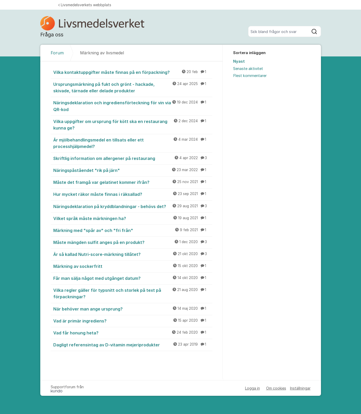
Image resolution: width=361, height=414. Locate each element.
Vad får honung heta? (132, 332)
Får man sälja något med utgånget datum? (132, 278)
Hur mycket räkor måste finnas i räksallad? (132, 194)
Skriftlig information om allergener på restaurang (132, 158)
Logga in (252, 388)
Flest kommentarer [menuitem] (250, 75)
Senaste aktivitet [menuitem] (248, 68)
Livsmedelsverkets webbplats (84, 5)
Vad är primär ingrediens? (132, 321)
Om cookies (276, 388)
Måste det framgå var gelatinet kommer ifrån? (132, 182)
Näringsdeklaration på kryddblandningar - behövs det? (132, 206)
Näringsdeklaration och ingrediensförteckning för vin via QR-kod (132, 106)
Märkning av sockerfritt (132, 266)
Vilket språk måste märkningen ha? (132, 218)
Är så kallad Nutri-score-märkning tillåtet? (132, 254)
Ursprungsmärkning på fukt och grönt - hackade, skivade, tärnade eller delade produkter (132, 87)
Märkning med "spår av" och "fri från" (132, 230)
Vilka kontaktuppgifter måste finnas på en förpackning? (132, 72)
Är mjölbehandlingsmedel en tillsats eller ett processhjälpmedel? (132, 143)
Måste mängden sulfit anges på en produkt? (132, 242)
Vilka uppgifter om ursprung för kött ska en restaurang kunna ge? (132, 124)
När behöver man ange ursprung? (132, 309)
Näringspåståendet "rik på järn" (132, 170)
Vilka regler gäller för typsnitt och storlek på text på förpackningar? (132, 293)
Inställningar (300, 388)
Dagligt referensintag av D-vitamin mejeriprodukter (132, 344)
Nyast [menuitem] (239, 61)
